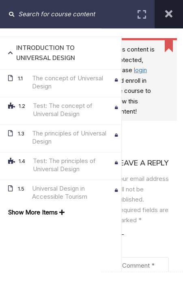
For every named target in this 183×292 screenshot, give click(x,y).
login (140, 70)
